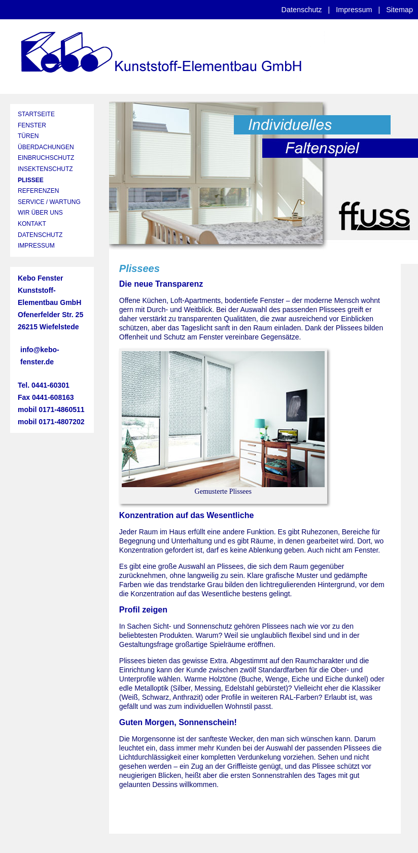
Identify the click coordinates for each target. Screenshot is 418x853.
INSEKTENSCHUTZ (45, 169)
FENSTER (32, 125)
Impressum (354, 10)
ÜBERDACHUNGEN (46, 147)
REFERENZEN (38, 190)
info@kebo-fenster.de (39, 356)
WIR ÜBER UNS (40, 212)
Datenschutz (302, 10)
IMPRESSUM (36, 245)
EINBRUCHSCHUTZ (46, 157)
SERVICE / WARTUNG (49, 202)
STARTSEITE (36, 114)
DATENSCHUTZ (40, 234)
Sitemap (399, 10)
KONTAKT (32, 223)
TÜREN (28, 136)
